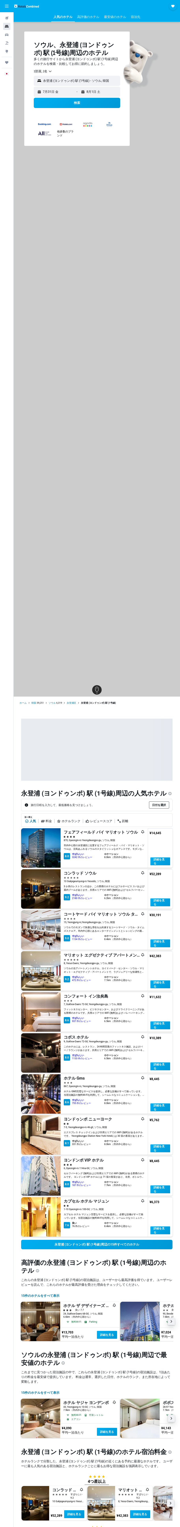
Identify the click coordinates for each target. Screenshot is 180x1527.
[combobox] (43, 71)
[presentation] (170, 793)
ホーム (23, 703)
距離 (122, 821)
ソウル (52, 703)
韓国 (33, 703)
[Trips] (7, 62)
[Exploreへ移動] (7, 51)
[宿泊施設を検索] (7, 26)
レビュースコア (98, 821)
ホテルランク (69, 821)
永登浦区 (71, 703)
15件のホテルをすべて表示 (40, 1296)
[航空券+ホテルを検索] (7, 43)
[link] (96, 1244)
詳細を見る (159, 861)
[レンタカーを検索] (7, 35)
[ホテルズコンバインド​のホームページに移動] (26, 6)
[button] (6, 6)
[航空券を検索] (7, 18)
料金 (46, 821)
